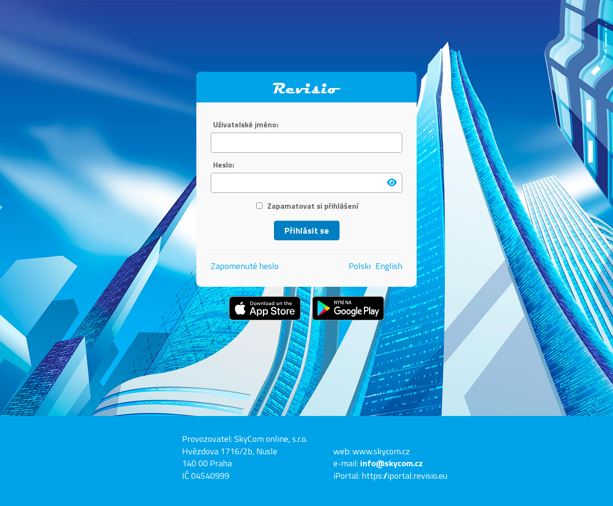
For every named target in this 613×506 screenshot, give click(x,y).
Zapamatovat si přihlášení (307, 206)
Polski (360, 266)
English (388, 266)
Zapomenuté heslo (245, 265)
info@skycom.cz (391, 463)
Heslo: (223, 164)
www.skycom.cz (381, 451)
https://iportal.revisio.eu (404, 475)
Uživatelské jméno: (245, 124)
